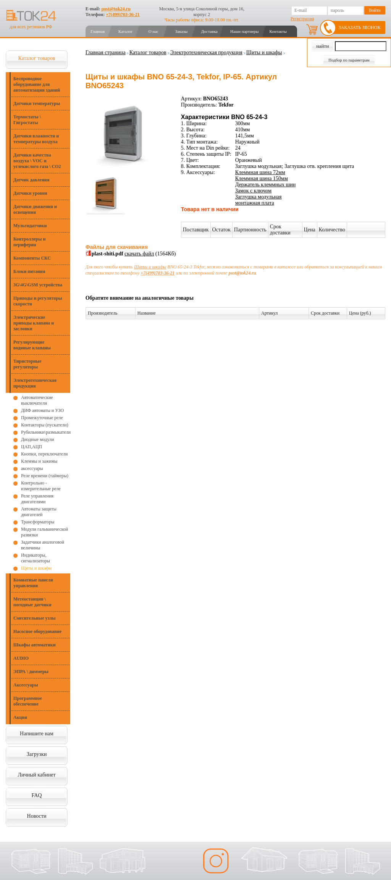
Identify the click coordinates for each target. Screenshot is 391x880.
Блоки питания (29, 271)
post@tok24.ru (115, 8)
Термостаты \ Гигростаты (27, 119)
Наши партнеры (244, 31)
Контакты (277, 31)
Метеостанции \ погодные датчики (32, 601)
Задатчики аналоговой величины (42, 545)
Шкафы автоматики (34, 644)
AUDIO (21, 658)
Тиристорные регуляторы (27, 364)
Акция (20, 717)
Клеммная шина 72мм (260, 172)
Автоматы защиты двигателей (39, 511)
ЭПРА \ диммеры (30, 671)
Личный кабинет (36, 775)
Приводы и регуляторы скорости (37, 301)
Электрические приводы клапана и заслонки (33, 323)
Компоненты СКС (32, 258)
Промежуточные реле (42, 417)
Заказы (181, 31)
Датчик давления (31, 179)
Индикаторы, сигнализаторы (35, 558)
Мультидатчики (30, 225)
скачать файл (139, 254)
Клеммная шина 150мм (261, 178)
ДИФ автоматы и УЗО (42, 410)
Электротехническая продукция (35, 383)
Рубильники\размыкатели (45, 432)
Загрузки (37, 754)
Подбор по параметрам (349, 60)
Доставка (209, 31)
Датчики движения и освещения (35, 209)
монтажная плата (254, 203)
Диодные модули (37, 439)
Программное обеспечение (27, 701)
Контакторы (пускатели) (44, 425)
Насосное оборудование (37, 631)
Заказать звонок (360, 27)
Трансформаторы (37, 522)
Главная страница (106, 52)
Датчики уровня (30, 193)
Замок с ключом (253, 191)
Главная (97, 31)
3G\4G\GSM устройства (37, 284)
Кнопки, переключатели (44, 454)
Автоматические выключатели (37, 400)
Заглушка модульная (258, 197)
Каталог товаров (36, 58)
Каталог (125, 31)
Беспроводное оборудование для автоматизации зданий (36, 84)
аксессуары (32, 468)
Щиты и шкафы (36, 568)
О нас (153, 31)
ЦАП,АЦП (31, 446)
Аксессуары (25, 685)
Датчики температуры (36, 103)
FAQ (37, 795)
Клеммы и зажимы (39, 461)
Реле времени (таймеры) (44, 475)
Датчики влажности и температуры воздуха (36, 138)
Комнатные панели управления (33, 582)
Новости (37, 816)
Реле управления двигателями (37, 498)
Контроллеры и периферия (29, 241)
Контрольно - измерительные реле (41, 485)
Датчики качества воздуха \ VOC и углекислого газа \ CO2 (37, 160)
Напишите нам (36, 733)
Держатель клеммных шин (265, 184)
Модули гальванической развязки (44, 532)
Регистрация (302, 18)
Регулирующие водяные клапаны (32, 344)
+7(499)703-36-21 (123, 14)
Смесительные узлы (34, 618)
